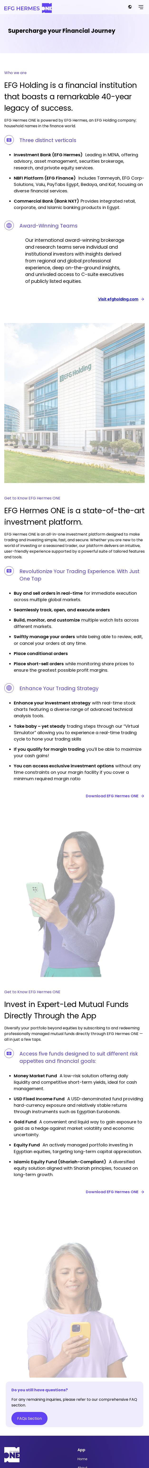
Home (82, 1459)
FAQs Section (29, 1418)
